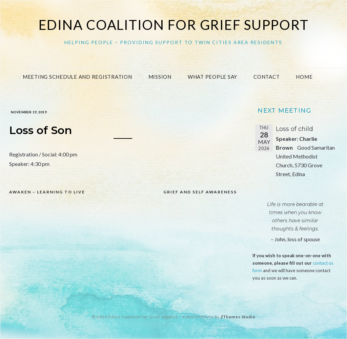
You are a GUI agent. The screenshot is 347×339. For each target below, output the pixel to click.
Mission (159, 77)
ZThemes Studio (238, 316)
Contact (266, 77)
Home (304, 77)
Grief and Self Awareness (200, 191)
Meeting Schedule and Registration (77, 77)
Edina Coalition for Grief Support (174, 25)
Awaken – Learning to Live (47, 191)
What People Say (212, 77)
